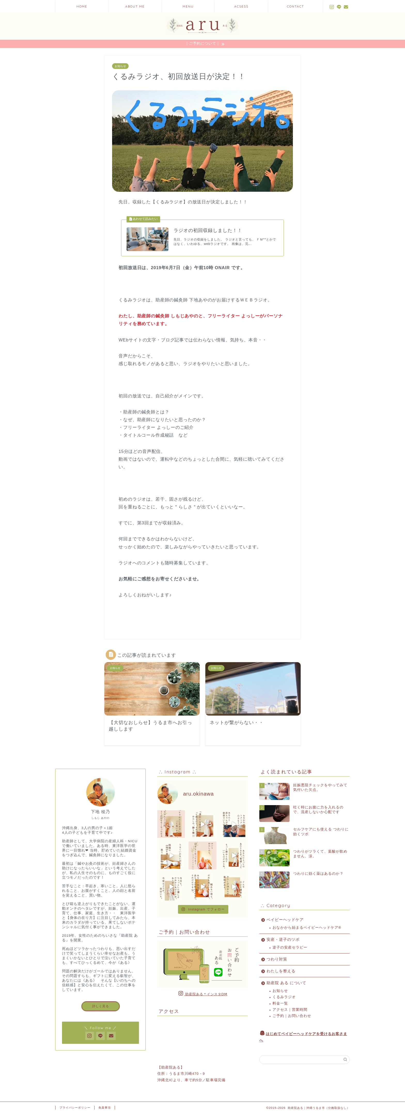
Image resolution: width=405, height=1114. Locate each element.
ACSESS (241, 6)
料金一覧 (280, 1003)
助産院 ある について (286, 983)
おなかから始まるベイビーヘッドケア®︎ (306, 928)
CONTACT (295, 6)
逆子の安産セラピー (289, 947)
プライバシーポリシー (74, 1107)
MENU (188, 6)
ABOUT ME (135, 6)
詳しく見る (100, 1006)
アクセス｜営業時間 (289, 1010)
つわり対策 (277, 959)
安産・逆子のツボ (283, 939)
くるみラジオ (284, 997)
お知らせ (120, 66)
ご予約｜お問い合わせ (291, 1016)
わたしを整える (281, 971)
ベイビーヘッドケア (285, 920)
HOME (81, 6)
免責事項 (104, 1107)
